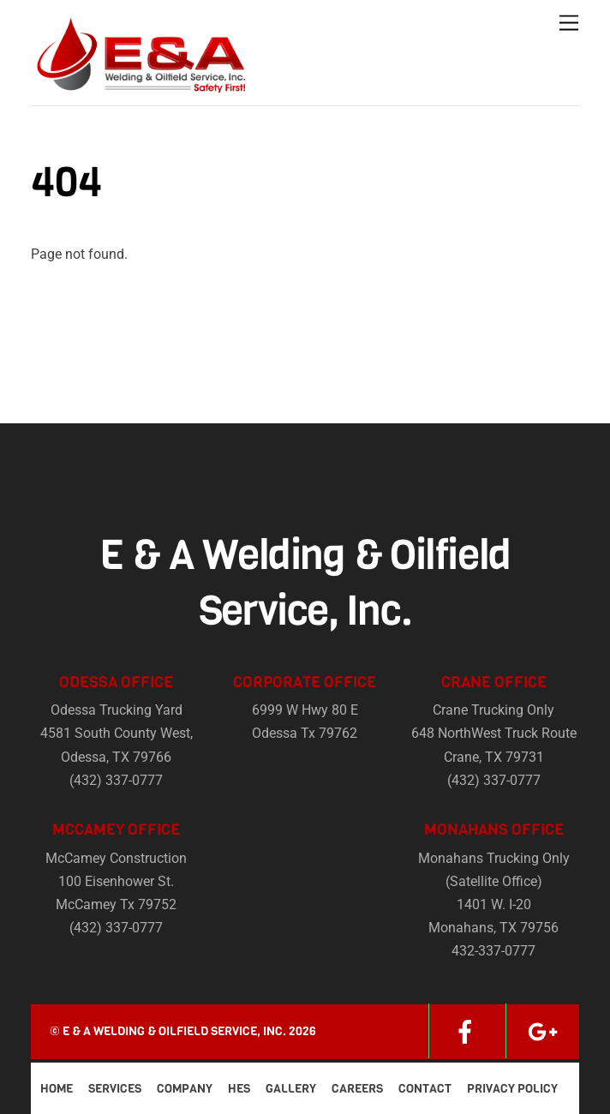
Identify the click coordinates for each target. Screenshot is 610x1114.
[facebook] (465, 1030)
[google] (542, 1030)
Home (56, 1089)
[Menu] (569, 23)
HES (239, 1089)
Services (114, 1089)
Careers (357, 1089)
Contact (425, 1089)
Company (184, 1089)
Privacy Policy (512, 1089)
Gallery (291, 1089)
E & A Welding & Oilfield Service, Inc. (174, 1031)
